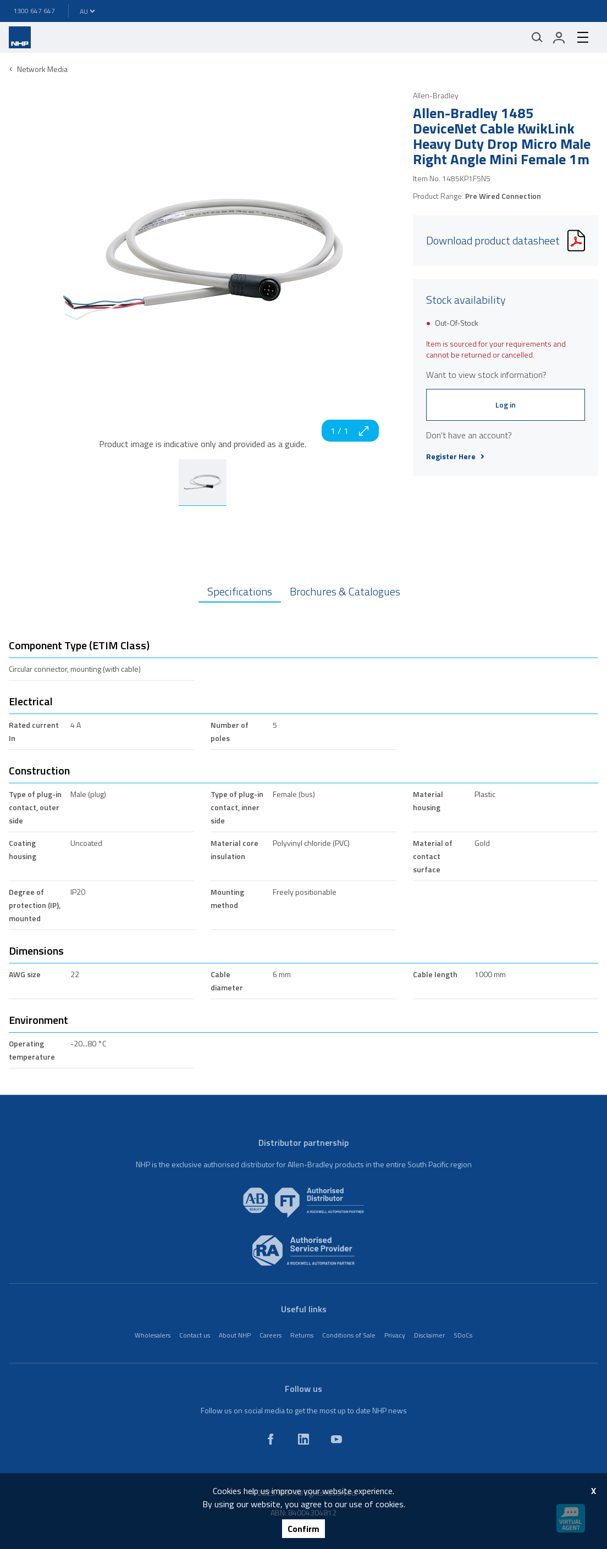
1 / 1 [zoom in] (350, 430)
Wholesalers (152, 1335)
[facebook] (270, 1439)
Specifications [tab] (239, 591)
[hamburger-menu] (582, 37)
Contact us (194, 1335)
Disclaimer (429, 1335)
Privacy (394, 1335)
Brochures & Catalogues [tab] (345, 591)
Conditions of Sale (349, 1335)
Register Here (455, 456)
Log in (505, 404)
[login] (559, 37)
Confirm (303, 1528)
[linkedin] (303, 1439)
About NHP (235, 1335)
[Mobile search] (537, 37)
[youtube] (336, 1439)
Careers (271, 1335)
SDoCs (463, 1335)
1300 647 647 (34, 10)
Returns (301, 1335)
